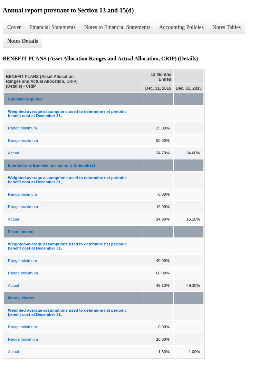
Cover (14, 27)
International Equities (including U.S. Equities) (51, 165)
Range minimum (22, 128)
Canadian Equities (25, 99)
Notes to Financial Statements (117, 27)
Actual (13, 153)
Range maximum (23, 140)
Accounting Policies (181, 27)
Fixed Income (21, 232)
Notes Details (22, 41)
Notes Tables (226, 27)
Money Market (21, 298)
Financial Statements (52, 27)
